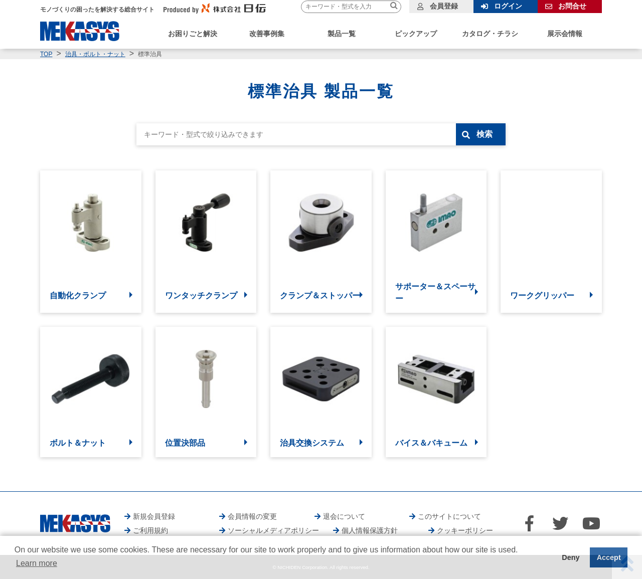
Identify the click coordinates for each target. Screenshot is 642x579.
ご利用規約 (150, 530)
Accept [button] (609, 557)
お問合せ (572, 6)
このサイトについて (449, 516)
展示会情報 (564, 34)
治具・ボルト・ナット (95, 54)
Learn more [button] (36, 563)
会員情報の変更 (252, 516)
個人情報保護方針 (370, 530)
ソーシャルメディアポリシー (273, 530)
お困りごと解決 (192, 34)
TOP (46, 54)
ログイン (508, 6)
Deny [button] (570, 557)
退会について (344, 516)
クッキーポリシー (465, 530)
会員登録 (444, 6)
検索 (485, 134)
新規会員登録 (154, 516)
